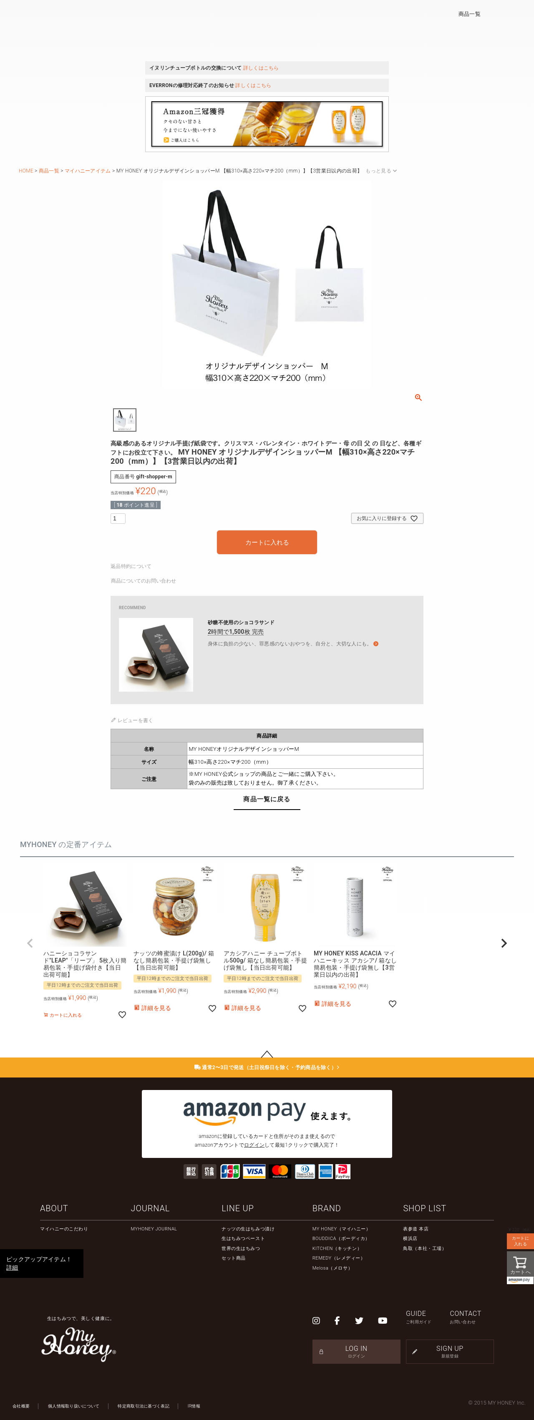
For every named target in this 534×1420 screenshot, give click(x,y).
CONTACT (472, 1317)
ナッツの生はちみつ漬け (248, 1229)
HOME (26, 171)
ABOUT (54, 1208)
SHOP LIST (424, 1208)
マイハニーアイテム (88, 171)
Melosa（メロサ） (332, 1268)
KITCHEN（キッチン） (337, 1248)
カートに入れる (520, 1241)
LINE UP (238, 1208)
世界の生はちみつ (241, 1248)
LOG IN (356, 1352)
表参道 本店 (415, 1229)
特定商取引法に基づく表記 (143, 1406)
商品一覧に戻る (266, 799)
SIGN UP (450, 1352)
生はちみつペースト (243, 1238)
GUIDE (428, 1317)
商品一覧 (469, 14)
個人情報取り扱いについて (74, 1406)
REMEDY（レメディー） (338, 1258)
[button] (30, 943)
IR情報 (194, 1406)
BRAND (326, 1208)
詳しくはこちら (261, 68)
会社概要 (21, 1406)
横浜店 (410, 1238)
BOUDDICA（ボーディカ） (341, 1238)
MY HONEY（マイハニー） (341, 1229)
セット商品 (234, 1258)
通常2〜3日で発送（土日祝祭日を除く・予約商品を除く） (267, 1067)
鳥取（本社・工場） (424, 1248)
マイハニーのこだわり (64, 1229)
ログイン (254, 1145)
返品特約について (131, 566)
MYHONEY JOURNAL (154, 1229)
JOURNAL (150, 1208)
